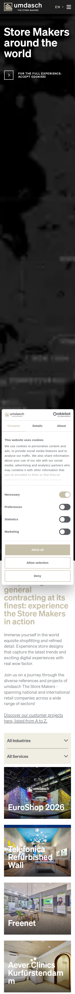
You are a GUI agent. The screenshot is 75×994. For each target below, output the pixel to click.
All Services (17, 756)
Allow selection (37, 562)
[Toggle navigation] (69, 7)
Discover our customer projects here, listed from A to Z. (33, 718)
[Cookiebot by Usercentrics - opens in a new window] (53, 414)
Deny (37, 576)
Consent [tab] (13, 425)
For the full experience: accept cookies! (40, 75)
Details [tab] (38, 425)
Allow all (37, 549)
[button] (59, 7)
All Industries (19, 740)
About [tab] (61, 425)
